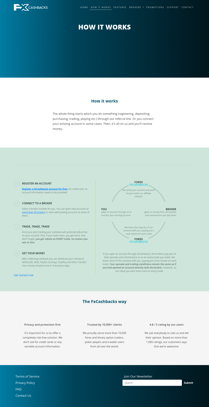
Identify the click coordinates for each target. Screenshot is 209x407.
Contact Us (23, 395)
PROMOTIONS (155, 7)
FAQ (19, 389)
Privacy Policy (25, 383)
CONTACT (188, 7)
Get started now (23, 275)
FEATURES (120, 7)
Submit (188, 383)
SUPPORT (173, 7)
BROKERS (135, 7)
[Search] (152, 383)
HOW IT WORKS (101, 7)
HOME (84, 7)
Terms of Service (27, 376)
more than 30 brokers (33, 212)
